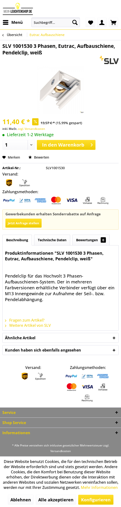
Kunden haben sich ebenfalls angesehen (43, 350)
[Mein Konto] (102, 22)
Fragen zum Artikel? (24, 320)
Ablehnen (20, 500)
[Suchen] (75, 22)
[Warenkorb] (113, 22)
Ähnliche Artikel (20, 337)
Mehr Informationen (99, 487)
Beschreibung (17, 240)
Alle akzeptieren (55, 500)
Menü (13, 22)
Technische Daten (52, 240)
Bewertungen (91, 240)
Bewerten (38, 157)
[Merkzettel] (90, 22)
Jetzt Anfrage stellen (23, 223)
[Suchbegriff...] (55, 22)
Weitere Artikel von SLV (28, 325)
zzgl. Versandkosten (31, 129)
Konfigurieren (96, 500)
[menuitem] (12, 22)
